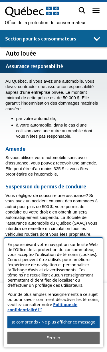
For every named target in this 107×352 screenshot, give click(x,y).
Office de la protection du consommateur (45, 22)
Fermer (53, 337)
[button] (82, 10)
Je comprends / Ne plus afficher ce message (53, 322)
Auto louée (21, 53)
